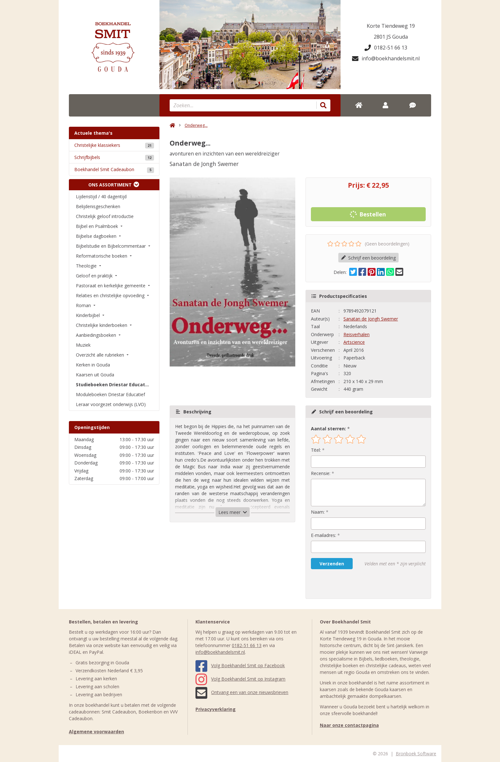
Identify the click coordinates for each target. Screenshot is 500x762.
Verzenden (332, 564)
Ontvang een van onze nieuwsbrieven (241, 692)
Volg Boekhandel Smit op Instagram (240, 679)
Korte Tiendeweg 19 (391, 25)
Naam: (318, 512)
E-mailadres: (323, 535)
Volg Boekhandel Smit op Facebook (240, 665)
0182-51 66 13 (385, 47)
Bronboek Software (416, 754)
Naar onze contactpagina (349, 725)
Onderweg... (196, 125)
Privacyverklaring (215, 709)
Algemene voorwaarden (96, 731)
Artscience (354, 342)
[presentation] (352, 583)
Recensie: (320, 473)
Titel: (316, 450)
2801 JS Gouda (391, 36)
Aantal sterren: (328, 429)
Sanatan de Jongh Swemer (370, 319)
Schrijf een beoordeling (368, 258)
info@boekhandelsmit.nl (386, 58)
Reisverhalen (356, 334)
